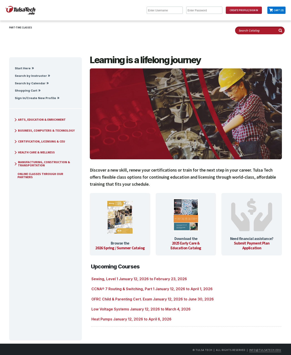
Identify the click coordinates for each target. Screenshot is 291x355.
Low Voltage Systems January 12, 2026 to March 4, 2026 (141, 309)
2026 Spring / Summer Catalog (120, 247)
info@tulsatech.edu (265, 350)
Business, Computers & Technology (44, 130)
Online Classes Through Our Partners (38, 175)
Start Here (23, 68)
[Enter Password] (204, 10)
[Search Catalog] (259, 30)
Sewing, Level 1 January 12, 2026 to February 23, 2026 (139, 279)
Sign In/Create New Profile (35, 98)
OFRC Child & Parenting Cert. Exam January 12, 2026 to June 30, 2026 (152, 299)
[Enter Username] (165, 10)
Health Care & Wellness (34, 152)
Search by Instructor (31, 76)
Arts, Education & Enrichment (39, 120)
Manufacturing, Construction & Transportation (41, 163)
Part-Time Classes (20, 27)
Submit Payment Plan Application (251, 245)
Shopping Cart (26, 90)
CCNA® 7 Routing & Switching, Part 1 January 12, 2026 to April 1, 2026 (152, 289)
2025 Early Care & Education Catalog (186, 245)
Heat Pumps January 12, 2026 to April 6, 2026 (131, 319)
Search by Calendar (30, 83)
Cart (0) (279, 10)
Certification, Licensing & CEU (39, 141)
